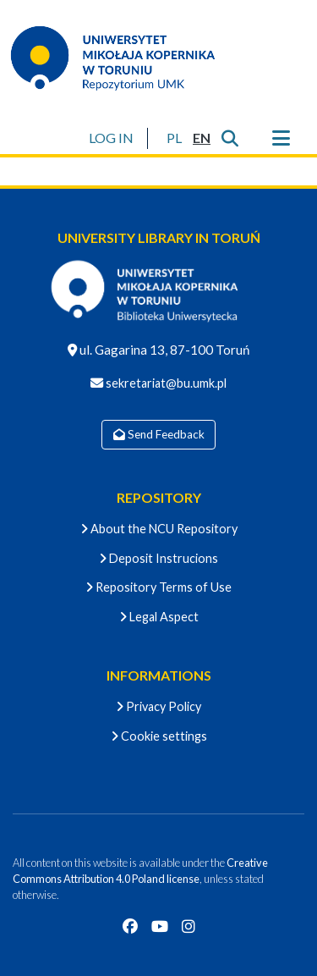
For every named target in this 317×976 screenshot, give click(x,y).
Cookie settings (159, 736)
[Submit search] (229, 138)
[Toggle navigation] (280, 138)
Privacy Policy (158, 706)
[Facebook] (130, 926)
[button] (174, 138)
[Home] (123, 57)
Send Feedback (159, 434)
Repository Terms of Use (158, 587)
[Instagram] (188, 926)
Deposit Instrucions (158, 558)
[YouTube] (159, 926)
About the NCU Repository (159, 528)
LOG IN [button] (112, 138)
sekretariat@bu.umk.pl (165, 383)
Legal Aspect (159, 616)
